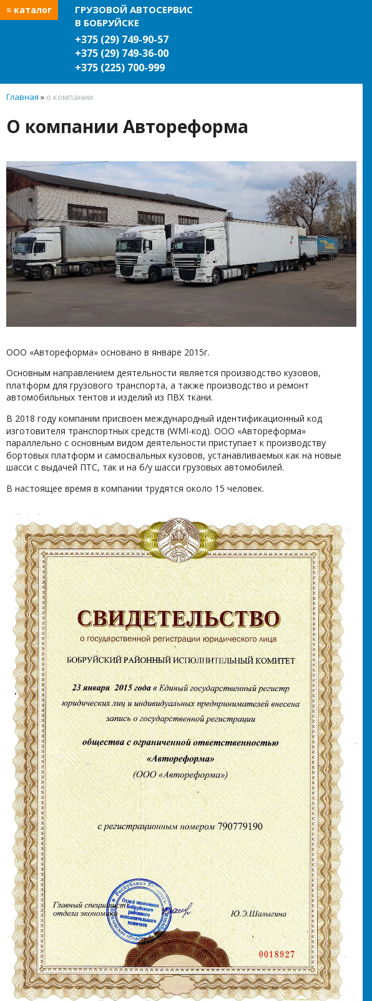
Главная (22, 96)
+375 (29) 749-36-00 (122, 53)
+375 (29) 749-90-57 (122, 39)
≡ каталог (29, 10)
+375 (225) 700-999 (120, 67)
